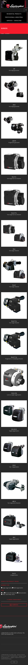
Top (14, 662)
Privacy (9, 659)
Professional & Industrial (14, 17)
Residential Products (14, 14)
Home (2, 33)
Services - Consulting (14, 20)
